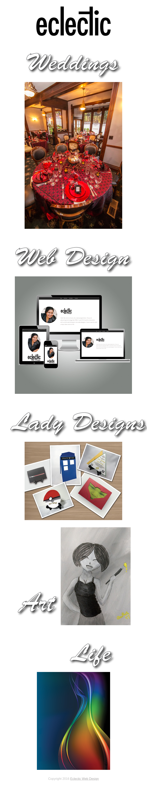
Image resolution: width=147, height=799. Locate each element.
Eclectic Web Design (84, 778)
